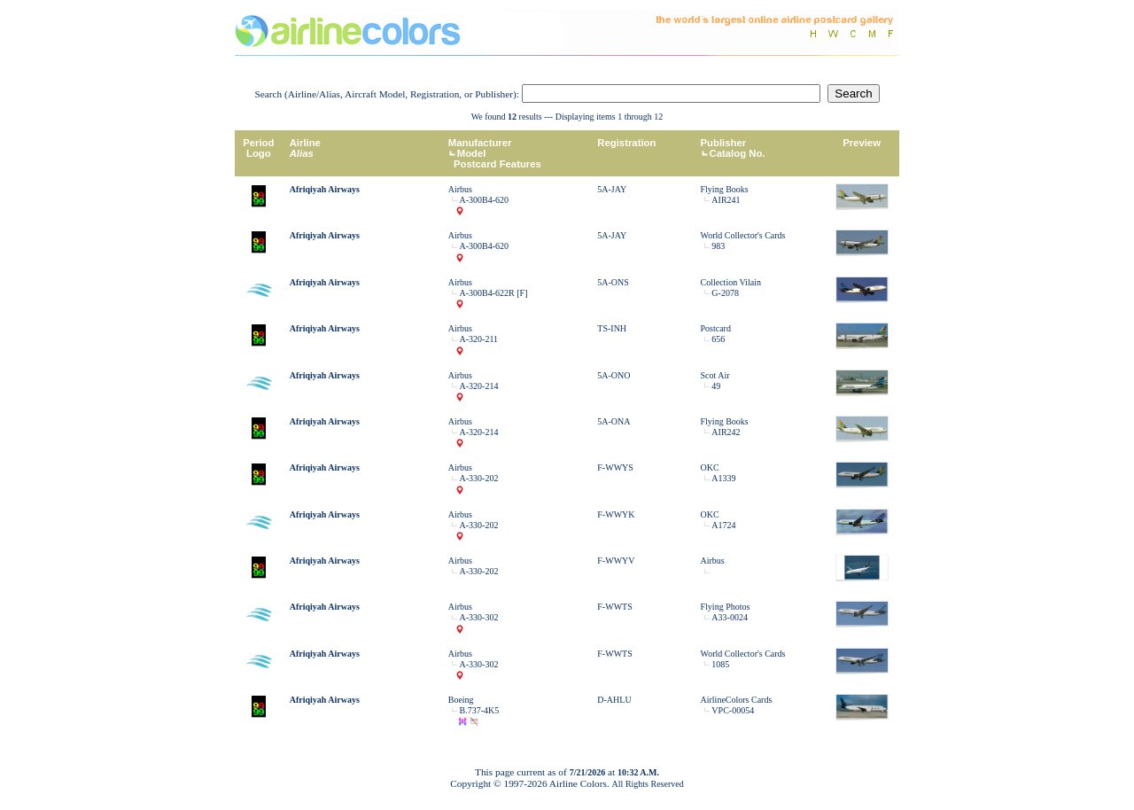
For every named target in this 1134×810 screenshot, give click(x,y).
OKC (710, 467)
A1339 (723, 478)
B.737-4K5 (480, 710)
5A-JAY (611, 189)
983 (718, 246)
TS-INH (611, 328)
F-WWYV (615, 560)
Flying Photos (725, 606)
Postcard (716, 328)
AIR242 (725, 432)
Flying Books (725, 189)
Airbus (460, 189)
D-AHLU (614, 700)
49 (715, 386)
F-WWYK (615, 514)
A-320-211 (479, 339)
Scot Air (715, 375)
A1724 (723, 525)
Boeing (461, 700)
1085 (720, 664)
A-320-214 (479, 386)
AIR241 (725, 200)
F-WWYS (615, 467)
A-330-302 (479, 617)
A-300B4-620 (484, 200)
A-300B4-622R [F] (494, 293)
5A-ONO (613, 375)
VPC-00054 (732, 710)
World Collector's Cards (743, 235)
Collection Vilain (731, 282)
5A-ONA (613, 421)
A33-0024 (729, 617)
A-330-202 (479, 478)
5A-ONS (613, 282)
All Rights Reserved (648, 784)
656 (718, 339)
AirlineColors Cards (737, 700)
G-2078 (725, 293)
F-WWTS (614, 606)
